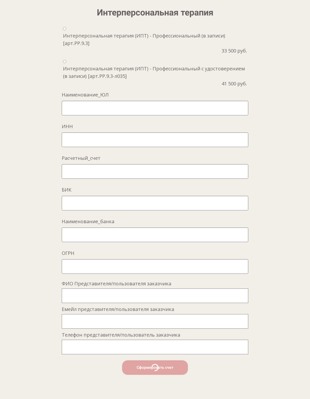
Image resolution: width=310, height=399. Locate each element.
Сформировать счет (155, 367)
